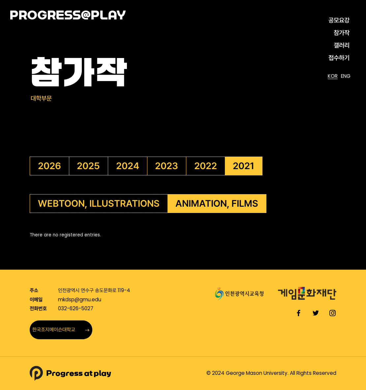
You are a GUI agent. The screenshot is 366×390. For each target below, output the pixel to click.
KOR (333, 76)
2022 (205, 165)
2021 (243, 165)
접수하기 (339, 57)
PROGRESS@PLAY (68, 15)
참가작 (342, 32)
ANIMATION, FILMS (216, 203)
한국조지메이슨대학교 (61, 329)
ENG (346, 76)
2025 (88, 165)
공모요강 (339, 20)
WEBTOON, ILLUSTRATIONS (99, 203)
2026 (49, 165)
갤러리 (342, 45)
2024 (127, 165)
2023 (166, 165)
